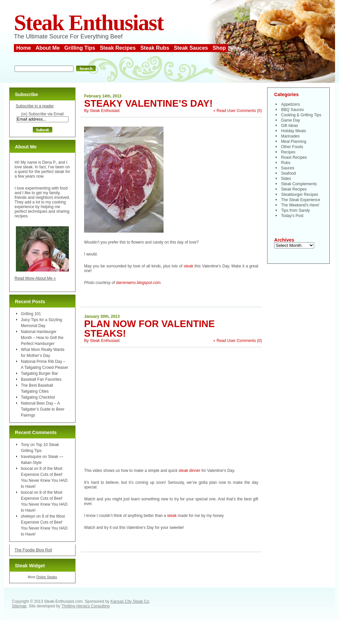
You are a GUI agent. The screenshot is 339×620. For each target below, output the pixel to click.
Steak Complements (299, 184)
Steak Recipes (118, 48)
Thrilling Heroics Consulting (85, 606)
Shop (219, 48)
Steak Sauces (191, 48)
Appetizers (290, 104)
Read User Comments (236, 110)
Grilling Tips (79, 48)
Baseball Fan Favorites (41, 379)
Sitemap (19, 606)
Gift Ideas (289, 125)
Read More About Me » (35, 278)
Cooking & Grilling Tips (301, 115)
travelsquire (31, 456)
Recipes (288, 152)
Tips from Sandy (295, 210)
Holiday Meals (293, 131)
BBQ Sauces (292, 109)
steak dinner (189, 470)
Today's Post (292, 215)
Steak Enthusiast (89, 22)
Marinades (290, 136)
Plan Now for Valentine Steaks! (149, 328)
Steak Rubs (154, 48)
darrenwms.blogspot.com (138, 282)
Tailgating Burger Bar (39, 373)
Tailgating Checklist (38, 397)
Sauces (287, 168)
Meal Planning (293, 141)
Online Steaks (46, 577)
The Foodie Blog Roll (33, 550)
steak (188, 266)
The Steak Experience (300, 199)
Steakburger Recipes (299, 194)
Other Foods (292, 146)
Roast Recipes (294, 157)
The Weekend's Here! (300, 205)
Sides (286, 178)
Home (23, 48)
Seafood (288, 173)
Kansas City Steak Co (130, 601)
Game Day (290, 120)
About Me (47, 48)
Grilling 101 (31, 313)
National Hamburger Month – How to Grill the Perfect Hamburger (42, 337)
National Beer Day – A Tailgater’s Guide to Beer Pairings (43, 409)
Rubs (285, 162)
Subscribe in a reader (35, 106)
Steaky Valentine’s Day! (148, 103)
